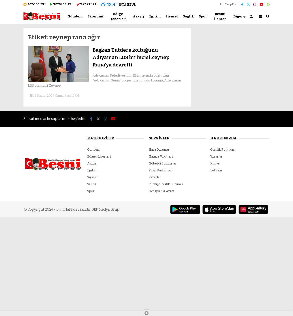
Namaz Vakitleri (161, 156)
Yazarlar (155, 177)
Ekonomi (95, 16)
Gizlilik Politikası (222, 150)
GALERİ (34, 4)
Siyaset (172, 16)
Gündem (75, 16)
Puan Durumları (160, 170)
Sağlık (188, 16)
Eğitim (155, 16)
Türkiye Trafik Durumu (166, 184)
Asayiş (138, 16)
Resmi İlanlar (220, 16)
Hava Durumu (159, 150)
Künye (215, 163)
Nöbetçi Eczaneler (163, 163)
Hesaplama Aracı (161, 191)
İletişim (216, 170)
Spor (203, 16)
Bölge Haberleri (118, 16)
